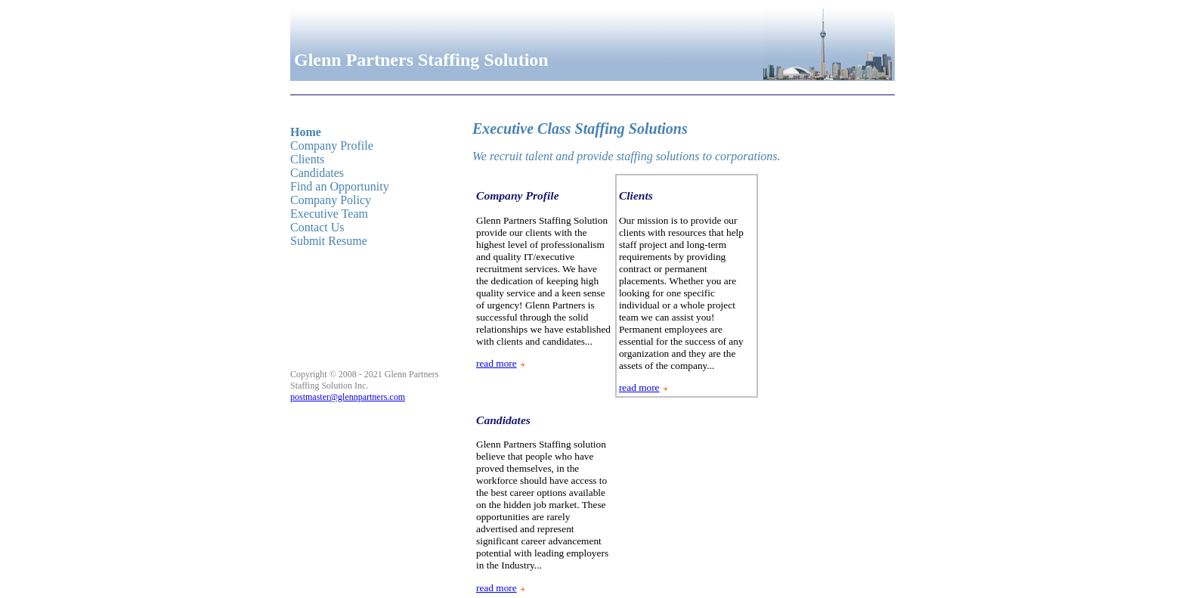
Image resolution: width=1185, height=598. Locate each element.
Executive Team (329, 213)
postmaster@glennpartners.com (347, 397)
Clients (307, 159)
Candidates (317, 172)
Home (305, 131)
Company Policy (330, 200)
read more (496, 363)
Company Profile (331, 145)
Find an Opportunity (339, 186)
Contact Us (317, 227)
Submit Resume (328, 240)
